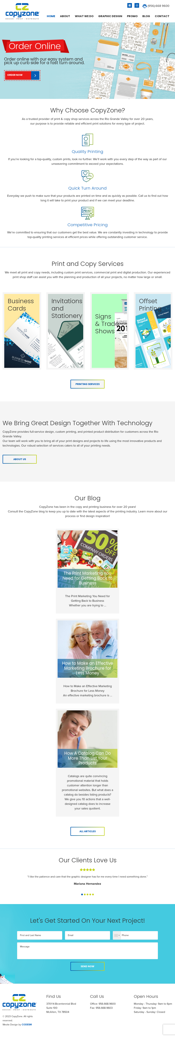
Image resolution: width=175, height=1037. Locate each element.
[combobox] (117, 935)
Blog (146, 16)
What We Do (84, 16)
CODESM (27, 1024)
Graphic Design (110, 16)
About (65, 16)
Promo (132, 16)
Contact (162, 16)
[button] (82, 893)
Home (51, 16)
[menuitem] (51, 16)
